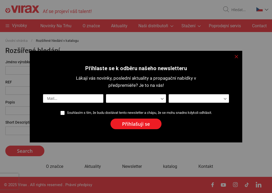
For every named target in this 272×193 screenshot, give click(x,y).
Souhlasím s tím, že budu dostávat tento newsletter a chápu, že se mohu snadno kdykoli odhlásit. (139, 113)
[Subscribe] (136, 124)
